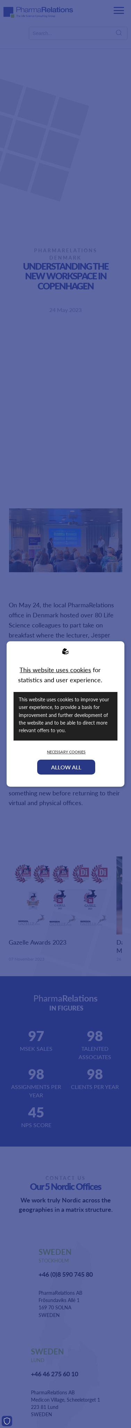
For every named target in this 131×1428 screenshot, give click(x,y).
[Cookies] (7, 1421)
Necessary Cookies (66, 751)
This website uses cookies (55, 669)
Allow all (66, 767)
